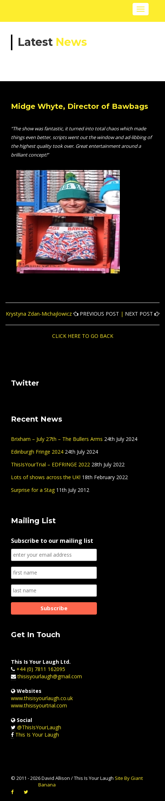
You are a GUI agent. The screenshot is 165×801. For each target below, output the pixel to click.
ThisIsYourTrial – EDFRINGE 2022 (50, 464)
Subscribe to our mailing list (52, 541)
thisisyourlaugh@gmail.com (49, 676)
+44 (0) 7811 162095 (40, 669)
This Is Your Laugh (37, 734)
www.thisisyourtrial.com (39, 705)
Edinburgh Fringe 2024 (37, 451)
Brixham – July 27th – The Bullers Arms (57, 438)
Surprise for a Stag (33, 489)
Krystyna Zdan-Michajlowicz (39, 313)
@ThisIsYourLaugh (39, 727)
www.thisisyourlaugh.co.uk (42, 698)
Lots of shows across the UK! (45, 477)
